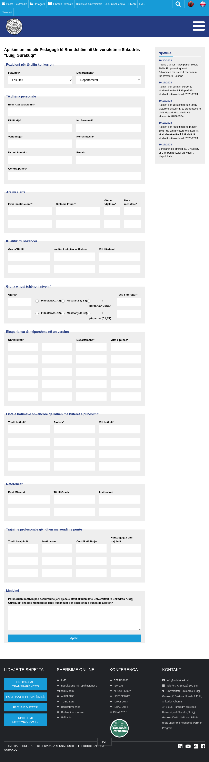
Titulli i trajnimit (18, 541)
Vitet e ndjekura (110, 202)
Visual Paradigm (175, 706)
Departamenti (85, 72)
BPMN (195, 717)
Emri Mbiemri (16, 492)
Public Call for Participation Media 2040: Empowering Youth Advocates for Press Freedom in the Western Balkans (178, 70)
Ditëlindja (14, 120)
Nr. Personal (84, 120)
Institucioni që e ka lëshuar (71, 249)
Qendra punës (17, 168)
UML (182, 717)
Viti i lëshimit (107, 249)
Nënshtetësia (85, 136)
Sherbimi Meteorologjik (25, 720)
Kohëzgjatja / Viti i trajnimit (122, 539)
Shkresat (7, 12)
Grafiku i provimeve (70, 712)
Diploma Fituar (66, 204)
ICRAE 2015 (118, 712)
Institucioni (106, 492)
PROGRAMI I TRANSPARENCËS (25, 684)
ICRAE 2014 (119, 706)
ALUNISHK (65, 696)
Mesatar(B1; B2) (74, 301)
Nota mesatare (130, 202)
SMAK (132, 4)
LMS (142, 4)
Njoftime (165, 53)
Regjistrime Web (68, 706)
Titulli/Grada (61, 492)
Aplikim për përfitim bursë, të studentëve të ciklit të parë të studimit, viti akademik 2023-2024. (179, 90)
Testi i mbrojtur (127, 294)
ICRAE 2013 (119, 701)
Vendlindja (15, 136)
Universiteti (16, 339)
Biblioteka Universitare (89, 4)
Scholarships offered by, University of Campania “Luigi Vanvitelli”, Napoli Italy (179, 152)
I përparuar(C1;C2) (99, 303)
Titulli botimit (17, 422)
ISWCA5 (116, 685)
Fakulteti (14, 72)
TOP (104, 741)
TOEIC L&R (65, 701)
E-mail (80, 152)
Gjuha (12, 294)
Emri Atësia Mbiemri (21, 104)
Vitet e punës (119, 339)
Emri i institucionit (20, 204)
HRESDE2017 (120, 696)
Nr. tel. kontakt (18, 152)
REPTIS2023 (119, 680)
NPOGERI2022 (120, 690)
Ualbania (64, 717)
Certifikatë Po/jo (86, 541)
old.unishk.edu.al (116, 4)
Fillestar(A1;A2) (48, 301)
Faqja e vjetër (25, 707)
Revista (59, 422)
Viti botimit (106, 422)
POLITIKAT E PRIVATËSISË (25, 696)
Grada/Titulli (16, 249)
